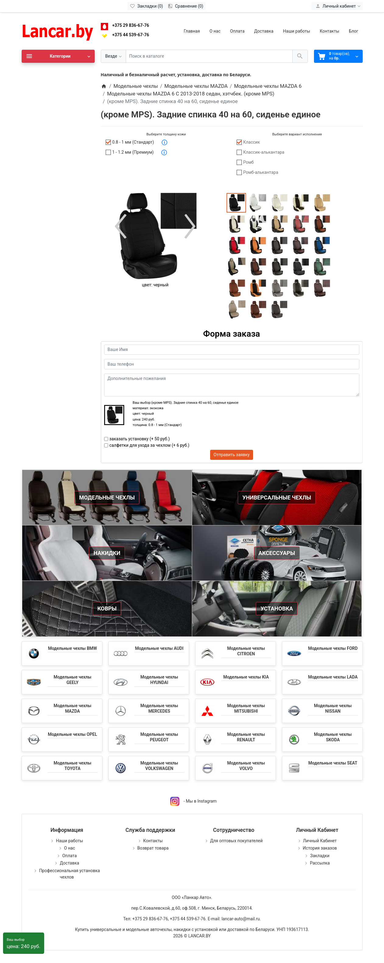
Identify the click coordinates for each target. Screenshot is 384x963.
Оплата (237, 31)
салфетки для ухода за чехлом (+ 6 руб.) (149, 445)
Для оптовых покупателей (236, 840)
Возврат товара (153, 848)
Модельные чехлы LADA (333, 677)
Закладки (319, 855)
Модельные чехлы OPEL (72, 734)
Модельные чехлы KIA (246, 677)
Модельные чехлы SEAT (333, 763)
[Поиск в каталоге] (209, 56)
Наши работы (296, 31)
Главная (192, 31)
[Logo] (58, 30)
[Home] (104, 86)
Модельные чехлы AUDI (159, 648)
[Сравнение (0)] (185, 6)
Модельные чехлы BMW (72, 648)
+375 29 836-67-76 (130, 25)
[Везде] (113, 56)
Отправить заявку (231, 454)
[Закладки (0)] (146, 6)
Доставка (263, 31)
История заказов (320, 848)
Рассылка (320, 863)
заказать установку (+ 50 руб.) (139, 438)
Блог (353, 31)
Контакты (329, 31)
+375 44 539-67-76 (130, 34)
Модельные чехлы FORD (333, 648)
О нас (215, 31)
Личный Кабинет (320, 840)
